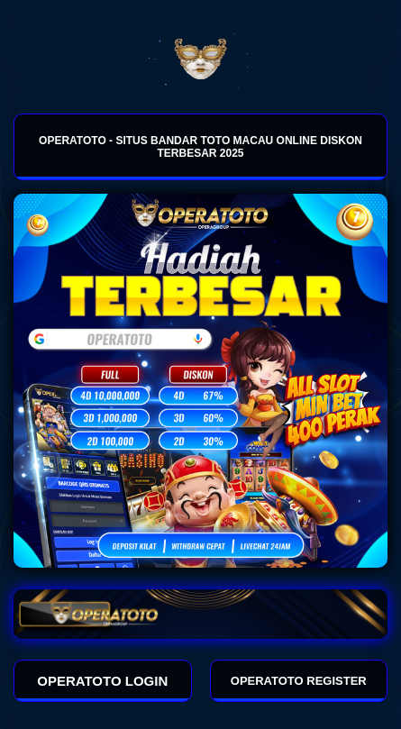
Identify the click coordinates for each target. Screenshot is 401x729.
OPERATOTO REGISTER (299, 681)
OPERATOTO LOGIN (102, 680)
